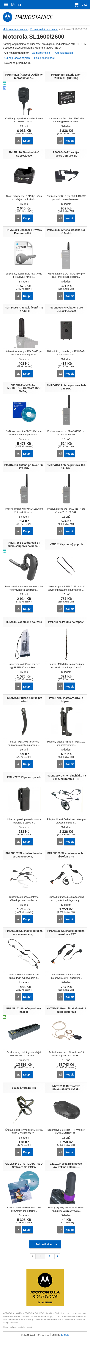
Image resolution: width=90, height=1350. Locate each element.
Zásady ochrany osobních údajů (17, 1327)
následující (57, 1256)
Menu (12, 4)
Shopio (65, 1334)
